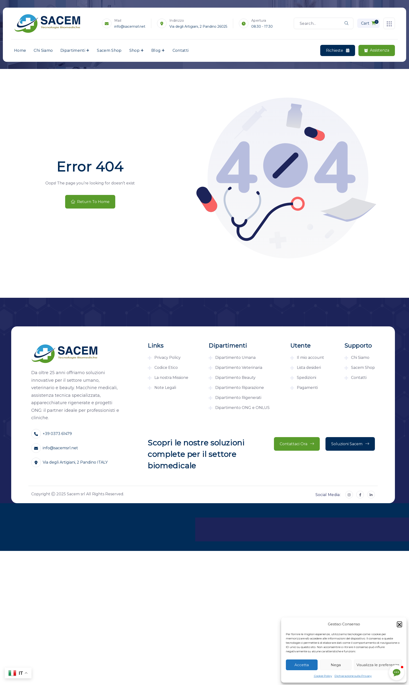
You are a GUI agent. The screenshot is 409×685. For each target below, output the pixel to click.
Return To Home (90, 201)
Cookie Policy (323, 676)
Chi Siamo (43, 50)
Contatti (181, 50)
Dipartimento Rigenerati (238, 397)
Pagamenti (307, 387)
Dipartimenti (72, 50)
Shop (134, 50)
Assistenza (376, 50)
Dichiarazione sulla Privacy (353, 676)
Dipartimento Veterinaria (238, 367)
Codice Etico (166, 367)
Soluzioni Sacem (350, 444)
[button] (399, 624)
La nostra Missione (171, 377)
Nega (336, 665)
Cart (369, 23)
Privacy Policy (167, 357)
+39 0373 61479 (57, 433)
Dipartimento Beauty (235, 377)
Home (20, 50)
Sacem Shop (109, 50)
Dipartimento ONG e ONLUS (242, 407)
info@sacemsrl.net (129, 26)
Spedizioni (306, 377)
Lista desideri (309, 367)
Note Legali (165, 387)
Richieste (337, 50)
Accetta (301, 665)
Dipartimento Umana (235, 357)
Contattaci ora (297, 444)
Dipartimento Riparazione (239, 387)
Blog (156, 50)
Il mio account (310, 357)
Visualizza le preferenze (378, 665)
